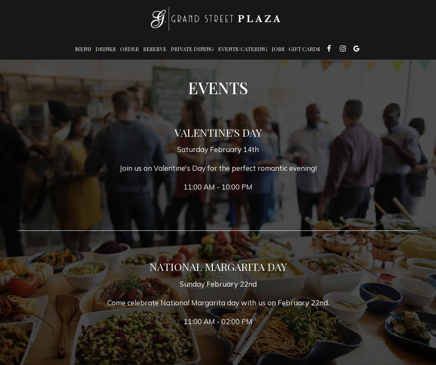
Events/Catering (242, 48)
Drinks (105, 48)
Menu (83, 48)
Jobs (278, 48)
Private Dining (192, 48)
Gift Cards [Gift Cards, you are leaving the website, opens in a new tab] (304, 48)
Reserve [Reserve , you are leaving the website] (154, 48)
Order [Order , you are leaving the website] (129, 48)
